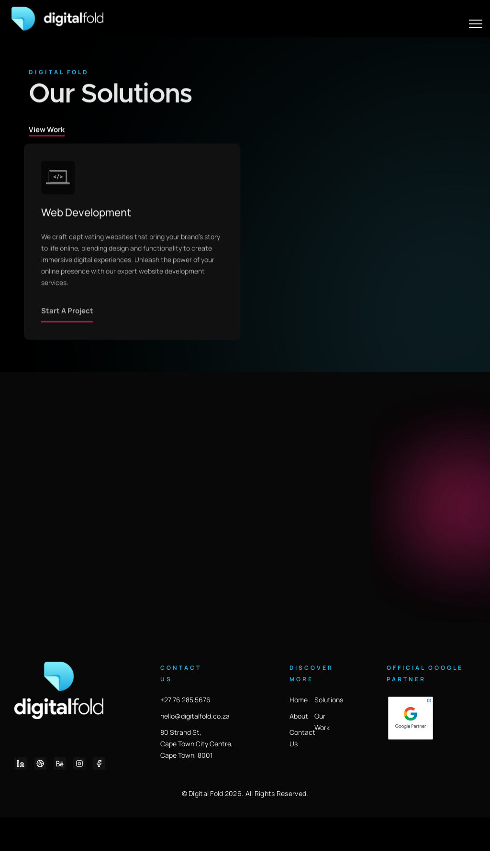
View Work (47, 160)
